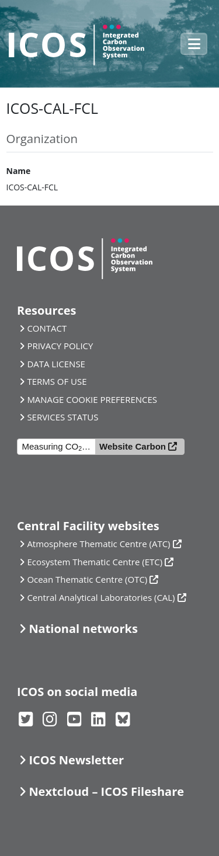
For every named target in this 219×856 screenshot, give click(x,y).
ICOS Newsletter (76, 760)
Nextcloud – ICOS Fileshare (106, 791)
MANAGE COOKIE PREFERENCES (92, 399)
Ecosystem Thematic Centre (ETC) (94, 562)
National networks (83, 628)
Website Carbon (132, 446)
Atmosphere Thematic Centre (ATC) (98, 543)
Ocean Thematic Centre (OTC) (87, 579)
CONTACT (47, 328)
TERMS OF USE (56, 381)
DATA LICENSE (56, 364)
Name (18, 170)
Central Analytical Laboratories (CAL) (101, 597)
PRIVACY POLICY (60, 346)
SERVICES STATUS (62, 417)
